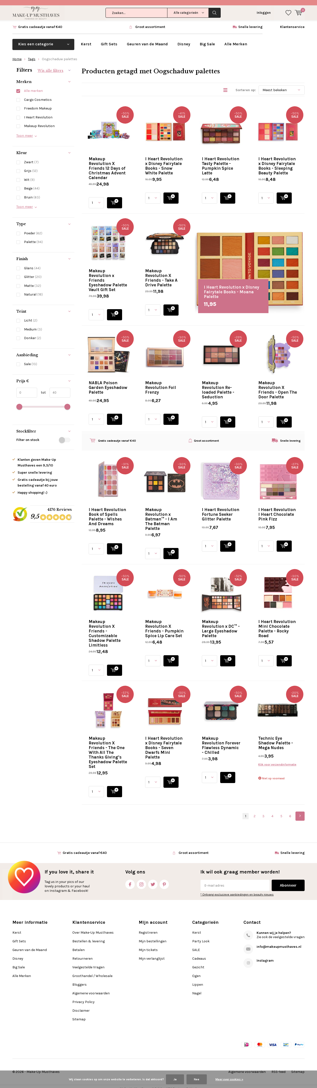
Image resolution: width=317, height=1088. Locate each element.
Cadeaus (199, 954)
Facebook (130, 878)
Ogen (196, 971)
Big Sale (207, 38)
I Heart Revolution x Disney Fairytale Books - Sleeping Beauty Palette (277, 160)
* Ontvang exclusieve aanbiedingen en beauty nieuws (237, 889)
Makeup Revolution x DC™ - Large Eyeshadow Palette (221, 623)
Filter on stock (43, 435)
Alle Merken (235, 38)
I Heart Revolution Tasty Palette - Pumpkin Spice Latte (220, 160)
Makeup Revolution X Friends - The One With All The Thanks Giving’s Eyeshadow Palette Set (108, 747)
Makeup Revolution (39, 121)
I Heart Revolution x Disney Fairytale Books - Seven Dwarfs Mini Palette (164, 742)
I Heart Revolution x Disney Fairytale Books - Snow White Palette (164, 160)
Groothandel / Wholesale (92, 971)
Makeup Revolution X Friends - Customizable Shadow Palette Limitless (105, 628)
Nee (196, 1079)
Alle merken (33, 86)
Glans (32, 263)
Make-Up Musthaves (43, 1067)
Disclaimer (81, 1006)
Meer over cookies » (229, 1079)
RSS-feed (278, 1067)
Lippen (197, 980)
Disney (183, 38)
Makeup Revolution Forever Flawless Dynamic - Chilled (221, 740)
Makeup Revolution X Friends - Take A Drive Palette (161, 272)
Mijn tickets (148, 945)
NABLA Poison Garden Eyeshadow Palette (108, 382)
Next (300, 811)
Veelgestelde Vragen (88, 962)
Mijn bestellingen (152, 936)
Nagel (196, 988)
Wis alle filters (50, 65)
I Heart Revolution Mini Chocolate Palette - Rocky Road (277, 623)
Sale (30, 359)
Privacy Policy (83, 997)
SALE (196, 945)
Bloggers (79, 980)
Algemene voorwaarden (91, 988)
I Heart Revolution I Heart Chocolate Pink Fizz (277, 509)
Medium (33, 324)
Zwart (31, 157)
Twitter (153, 878)
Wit (29, 174)
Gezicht (198, 962)
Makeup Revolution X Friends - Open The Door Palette (277, 384)
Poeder (33, 228)
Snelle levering (250, 22)
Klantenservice (292, 22)
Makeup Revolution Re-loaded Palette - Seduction (218, 384)
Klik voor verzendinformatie (277, 759)
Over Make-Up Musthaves (93, 927)
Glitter (33, 272)
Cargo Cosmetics (38, 94)
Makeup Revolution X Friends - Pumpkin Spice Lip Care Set (164, 623)
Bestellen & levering (88, 936)
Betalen (78, 945)
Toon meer (24, 130)
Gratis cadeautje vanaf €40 (40, 22)
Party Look (201, 936)
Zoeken (215, 7)
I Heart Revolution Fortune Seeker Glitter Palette (220, 509)
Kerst (86, 38)
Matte (32, 280)
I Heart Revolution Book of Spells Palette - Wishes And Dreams (107, 511)
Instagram (141, 878)
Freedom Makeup (38, 103)
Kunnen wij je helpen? (274, 928)
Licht (30, 315)
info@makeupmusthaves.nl (279, 942)
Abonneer (288, 880)
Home (17, 54)
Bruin (32, 192)
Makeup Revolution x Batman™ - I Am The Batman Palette (161, 514)
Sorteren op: (246, 85)
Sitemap (79, 1014)
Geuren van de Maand (147, 38)
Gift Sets (109, 38)
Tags (31, 54)
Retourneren (82, 954)
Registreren (148, 927)
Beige (32, 183)
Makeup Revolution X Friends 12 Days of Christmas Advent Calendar (107, 163)
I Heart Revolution (38, 112)
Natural (33, 289)
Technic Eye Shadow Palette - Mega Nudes (275, 738)
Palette (33, 237)
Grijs (31, 166)
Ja (175, 1079)
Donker (32, 333)
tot (41, 387)
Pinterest (164, 878)
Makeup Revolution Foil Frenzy (160, 382)
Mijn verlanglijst (152, 954)
